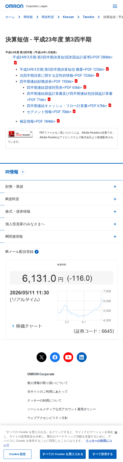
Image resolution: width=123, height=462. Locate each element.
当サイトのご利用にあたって (47, 391)
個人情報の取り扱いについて (47, 383)
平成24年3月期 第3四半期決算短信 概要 (64, 69)
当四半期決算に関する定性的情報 (59, 75)
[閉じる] (116, 433)
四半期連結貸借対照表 (57, 87)
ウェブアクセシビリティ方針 (47, 418)
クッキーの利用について (44, 400)
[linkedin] (82, 357)
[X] (41, 357)
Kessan (68, 17)
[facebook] (55, 357)
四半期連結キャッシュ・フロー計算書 (69, 106)
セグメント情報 (51, 112)
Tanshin (88, 17)
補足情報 (40, 121)
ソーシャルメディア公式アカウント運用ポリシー (61, 409)
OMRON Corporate (40, 374)
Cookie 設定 (17, 455)
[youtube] (68, 357)
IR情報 (28, 17)
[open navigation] (114, 6)
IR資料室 (48, 17)
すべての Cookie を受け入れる (62, 455)
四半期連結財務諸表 (49, 81)
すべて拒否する (102, 455)
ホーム (10, 17)
